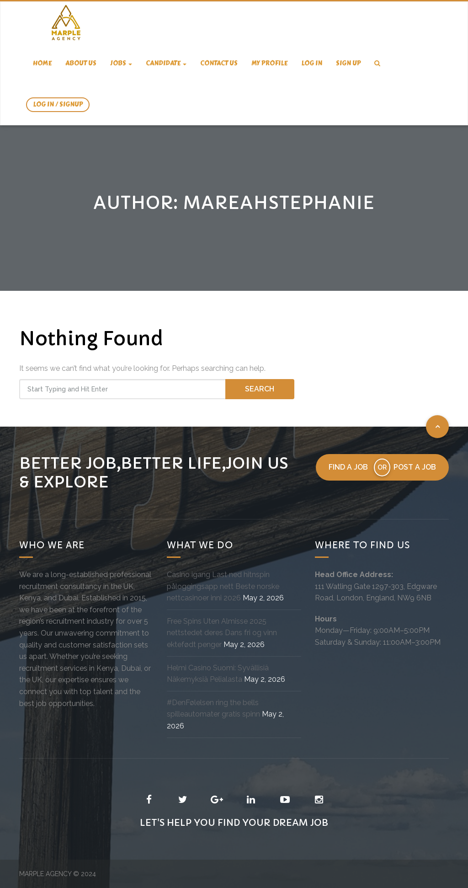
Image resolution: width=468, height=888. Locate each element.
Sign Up (348, 63)
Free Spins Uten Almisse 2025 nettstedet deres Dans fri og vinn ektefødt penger (222, 633)
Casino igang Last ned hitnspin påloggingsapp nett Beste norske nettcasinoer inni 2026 (223, 586)
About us (80, 63)
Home (42, 63)
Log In (311, 63)
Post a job (415, 467)
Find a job (348, 467)
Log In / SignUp (58, 104)
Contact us (219, 63)
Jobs (121, 63)
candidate (166, 63)
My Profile (269, 63)
